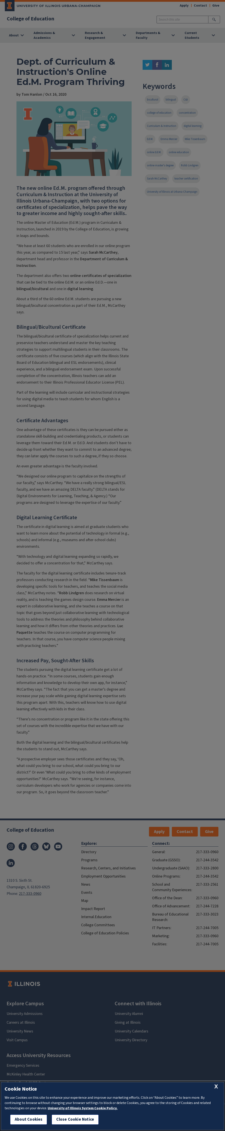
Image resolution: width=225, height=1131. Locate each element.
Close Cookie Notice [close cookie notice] (75, 1119)
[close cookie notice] (216, 1086)
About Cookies (28, 1119)
